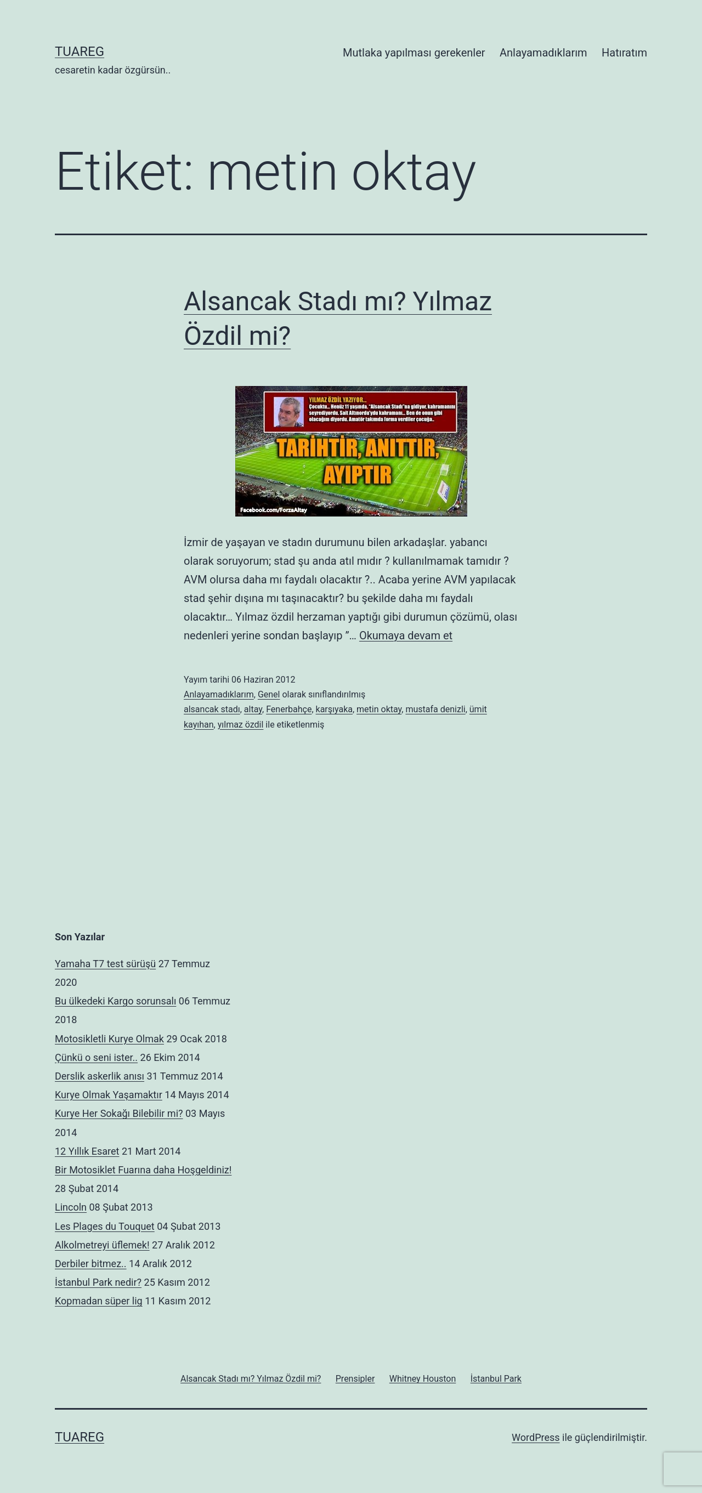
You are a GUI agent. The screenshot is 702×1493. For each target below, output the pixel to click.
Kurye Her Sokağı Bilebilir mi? (119, 1113)
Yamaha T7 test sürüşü (105, 963)
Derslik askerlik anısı (99, 1076)
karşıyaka (334, 709)
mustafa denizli (435, 709)
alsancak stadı (212, 709)
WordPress (535, 1437)
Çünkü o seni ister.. (96, 1057)
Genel (269, 694)
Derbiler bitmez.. (91, 1263)
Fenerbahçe (289, 709)
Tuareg (79, 51)
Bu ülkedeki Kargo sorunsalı (115, 1001)
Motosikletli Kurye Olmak (109, 1038)
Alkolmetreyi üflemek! (102, 1245)
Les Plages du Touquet (105, 1226)
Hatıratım (624, 52)
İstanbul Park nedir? (98, 1282)
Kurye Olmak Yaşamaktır (108, 1094)
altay (253, 709)
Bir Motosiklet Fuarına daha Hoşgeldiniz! (143, 1170)
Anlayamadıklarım (543, 52)
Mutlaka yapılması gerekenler (414, 52)
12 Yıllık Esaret (87, 1151)
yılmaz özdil (241, 724)
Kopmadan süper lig (99, 1301)
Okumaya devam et (405, 635)
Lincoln (71, 1207)
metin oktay (378, 709)
